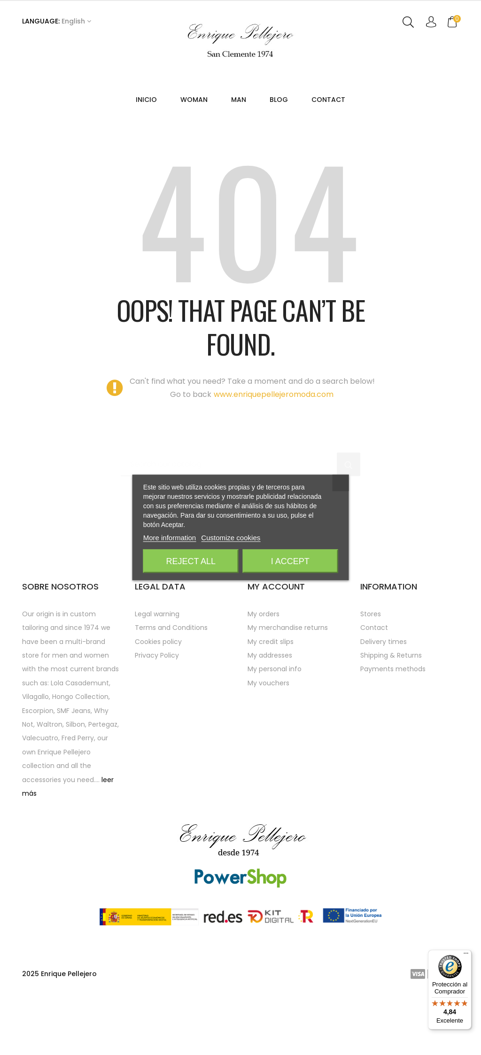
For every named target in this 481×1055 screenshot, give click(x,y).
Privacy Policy (157, 723)
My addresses (270, 723)
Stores (370, 681)
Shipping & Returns (391, 723)
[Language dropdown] (56, 21)
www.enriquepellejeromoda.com (274, 463)
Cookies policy (158, 709)
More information (169, 538)
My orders (263, 681)
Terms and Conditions (171, 695)
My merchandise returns (288, 695)
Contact (374, 695)
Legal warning (157, 681)
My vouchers (268, 750)
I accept (290, 561)
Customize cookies (230, 538)
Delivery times (383, 709)
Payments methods (393, 737)
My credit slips (271, 709)
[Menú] (466, 955)
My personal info (275, 737)
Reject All (191, 561)
